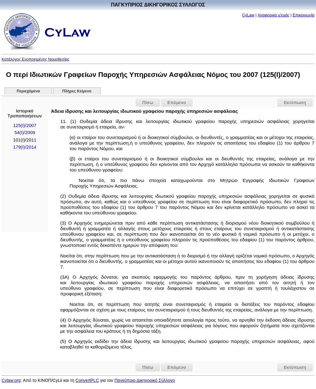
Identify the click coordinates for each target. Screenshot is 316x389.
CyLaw (248, 15)
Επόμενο (177, 102)
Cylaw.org (11, 380)
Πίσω (147, 102)
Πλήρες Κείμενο (77, 91)
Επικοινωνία (303, 15)
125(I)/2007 (24, 125)
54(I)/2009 (25, 132)
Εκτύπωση (295, 102)
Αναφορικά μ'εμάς (273, 15)
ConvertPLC (87, 380)
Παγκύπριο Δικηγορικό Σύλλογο (144, 380)
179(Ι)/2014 (24, 147)
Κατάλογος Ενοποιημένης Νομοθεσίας (35, 59)
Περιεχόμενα (28, 91)
